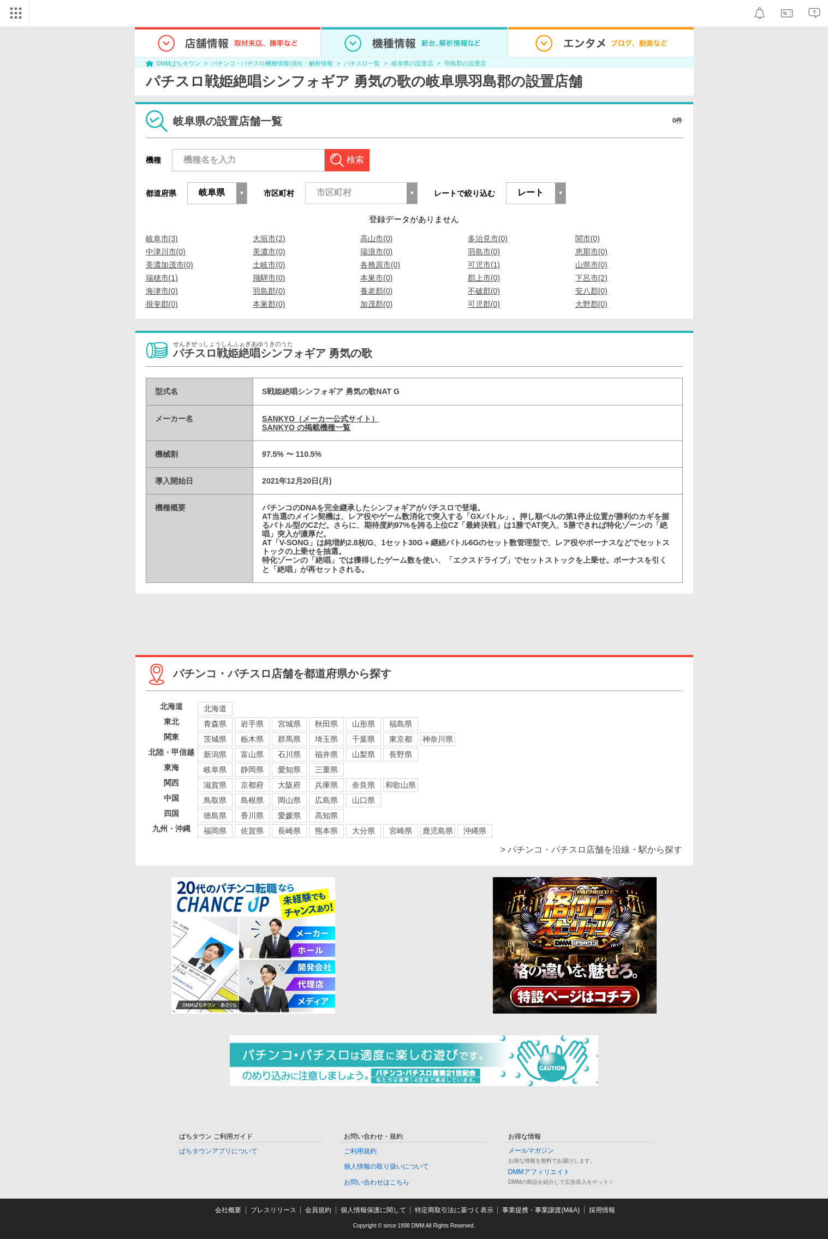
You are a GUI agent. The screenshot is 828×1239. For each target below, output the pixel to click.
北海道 (215, 708)
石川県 (289, 754)
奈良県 (363, 785)
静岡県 (252, 769)
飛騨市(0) (269, 278)
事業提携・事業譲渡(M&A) (541, 1210)
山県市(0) (591, 265)
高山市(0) (376, 238)
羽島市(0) (484, 251)
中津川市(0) (166, 251)
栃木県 (252, 739)
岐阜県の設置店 (412, 63)
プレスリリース (273, 1210)
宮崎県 (400, 830)
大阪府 (289, 785)
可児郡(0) (484, 304)
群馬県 (289, 739)
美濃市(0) (269, 251)
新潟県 (215, 754)
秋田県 (326, 723)
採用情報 (602, 1210)
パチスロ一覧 (362, 63)
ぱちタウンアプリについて (218, 1151)
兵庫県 (326, 785)
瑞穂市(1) (162, 278)
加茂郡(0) (376, 304)
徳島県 (215, 815)
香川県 (252, 815)
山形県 (363, 723)
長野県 (400, 754)
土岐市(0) (269, 265)
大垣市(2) (269, 238)
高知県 (326, 815)
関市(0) (587, 238)
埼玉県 (326, 739)
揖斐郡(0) (162, 304)
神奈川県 (437, 739)
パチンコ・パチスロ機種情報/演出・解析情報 (272, 63)
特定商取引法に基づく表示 (454, 1210)
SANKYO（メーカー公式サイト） (320, 418)
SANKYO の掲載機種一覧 (306, 427)
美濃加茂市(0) (169, 265)
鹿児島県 (437, 830)
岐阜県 (215, 769)
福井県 (326, 754)
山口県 (363, 800)
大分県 (363, 830)
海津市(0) (162, 291)
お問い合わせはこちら (376, 1182)
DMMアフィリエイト (539, 1172)
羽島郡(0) (269, 291)
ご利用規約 (360, 1151)
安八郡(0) (591, 291)
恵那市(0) (591, 251)
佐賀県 (252, 830)
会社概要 (228, 1210)
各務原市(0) (380, 265)
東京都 (400, 739)
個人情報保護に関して (373, 1210)
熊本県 (326, 830)
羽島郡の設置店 (465, 63)
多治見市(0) (488, 238)
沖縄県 (474, 830)
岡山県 (289, 800)
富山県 (252, 754)
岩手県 (252, 723)
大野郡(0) (591, 304)
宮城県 (289, 723)
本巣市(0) (376, 278)
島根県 (252, 800)
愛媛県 (289, 815)
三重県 (326, 769)
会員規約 (318, 1210)
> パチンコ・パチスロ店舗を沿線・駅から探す (592, 849)
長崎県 (289, 830)
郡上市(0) (484, 278)
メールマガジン (531, 1150)
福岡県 (215, 830)
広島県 (326, 800)
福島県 (400, 723)
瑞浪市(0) (376, 251)
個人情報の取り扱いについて (386, 1166)
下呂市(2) (591, 278)
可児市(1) (484, 265)
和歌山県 (400, 785)
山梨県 (363, 754)
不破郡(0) (484, 291)
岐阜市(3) (162, 238)
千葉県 (363, 739)
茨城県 (215, 739)
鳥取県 (215, 800)
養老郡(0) (376, 291)
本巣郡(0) (269, 304)
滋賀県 (215, 785)
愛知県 (289, 769)
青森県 (215, 723)
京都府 (252, 785)
